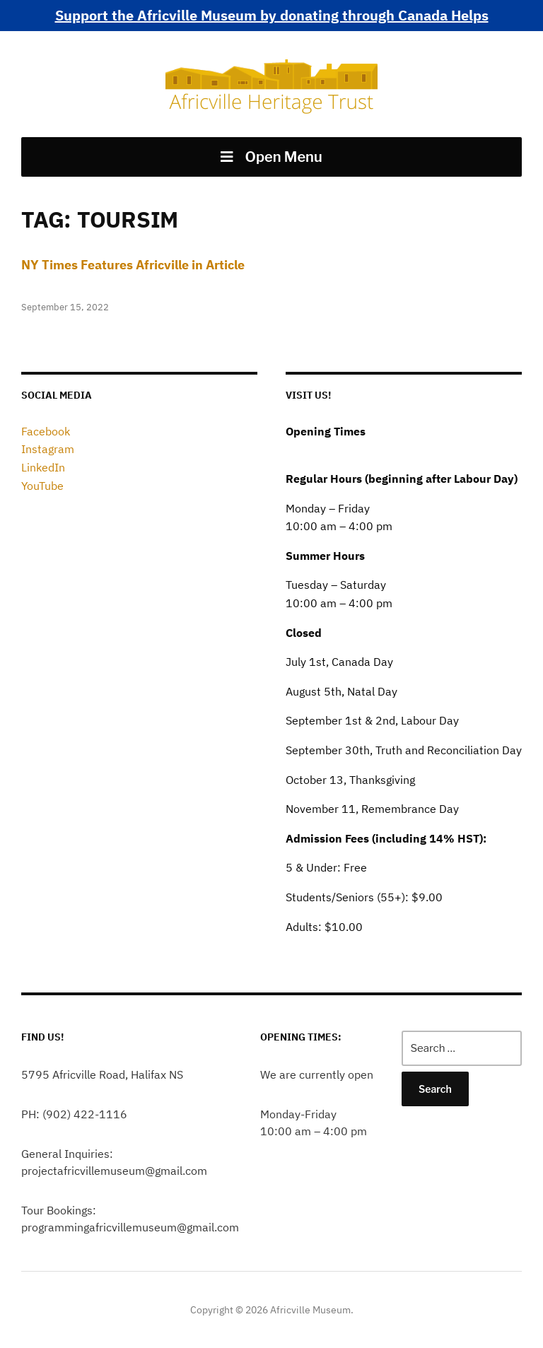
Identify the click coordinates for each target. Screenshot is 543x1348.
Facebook (45, 431)
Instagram (47, 449)
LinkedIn (43, 467)
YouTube (42, 486)
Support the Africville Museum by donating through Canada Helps (272, 15)
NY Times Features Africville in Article (133, 265)
